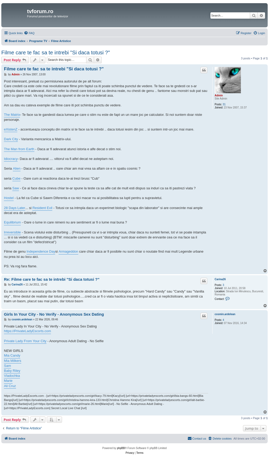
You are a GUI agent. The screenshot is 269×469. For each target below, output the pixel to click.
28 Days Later (14, 208)
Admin (219, 95)
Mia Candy (12, 355)
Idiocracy (11, 159)
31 (224, 104)
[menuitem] (29, 33)
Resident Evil (42, 208)
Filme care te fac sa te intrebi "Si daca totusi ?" (55, 52)
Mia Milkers (12, 361)
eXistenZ (10, 129)
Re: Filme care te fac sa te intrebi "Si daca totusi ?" (52, 279)
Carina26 (220, 279)
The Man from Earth (19, 149)
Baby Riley (12, 371)
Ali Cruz (10, 386)
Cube (16, 178)
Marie (8, 381)
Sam (7, 366)
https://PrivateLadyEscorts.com (27, 331)
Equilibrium (12, 222)
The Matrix (12, 115)
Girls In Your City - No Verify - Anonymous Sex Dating (54, 314)
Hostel (9, 198)
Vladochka (12, 376)
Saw (15, 188)
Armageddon (68, 251)
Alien (16, 168)
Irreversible (12, 232)
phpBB (121, 448)
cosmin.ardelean (225, 314)
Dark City (11, 139)
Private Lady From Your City (25, 341)
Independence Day (41, 251)
